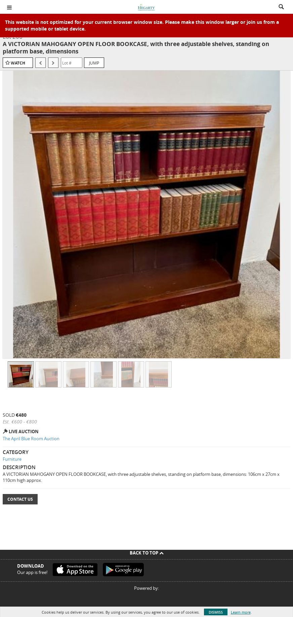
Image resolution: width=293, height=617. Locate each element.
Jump (94, 63)
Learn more (241, 612)
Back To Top (147, 553)
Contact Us (20, 499)
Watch (18, 63)
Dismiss (216, 612)
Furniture (12, 459)
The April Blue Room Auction (31, 439)
